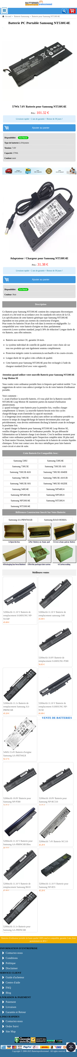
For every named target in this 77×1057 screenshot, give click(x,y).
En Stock (23, 138)
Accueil (8, 16)
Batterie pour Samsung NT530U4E (21, 311)
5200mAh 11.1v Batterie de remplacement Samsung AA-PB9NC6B (16, 706)
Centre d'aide (13, 982)
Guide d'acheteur (15, 977)
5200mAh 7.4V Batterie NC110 (53, 841)
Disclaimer (12, 968)
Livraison (11, 1006)
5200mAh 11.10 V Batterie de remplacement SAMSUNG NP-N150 (53, 706)
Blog (8, 992)
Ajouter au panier (40, 128)
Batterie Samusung (21, 16)
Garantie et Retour (16, 1012)
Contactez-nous (14, 952)
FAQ (8, 987)
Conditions (12, 957)
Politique (11, 963)
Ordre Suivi (12, 1026)
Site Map (11, 1031)
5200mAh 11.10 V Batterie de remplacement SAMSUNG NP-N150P (17, 615)
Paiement (11, 1001)
